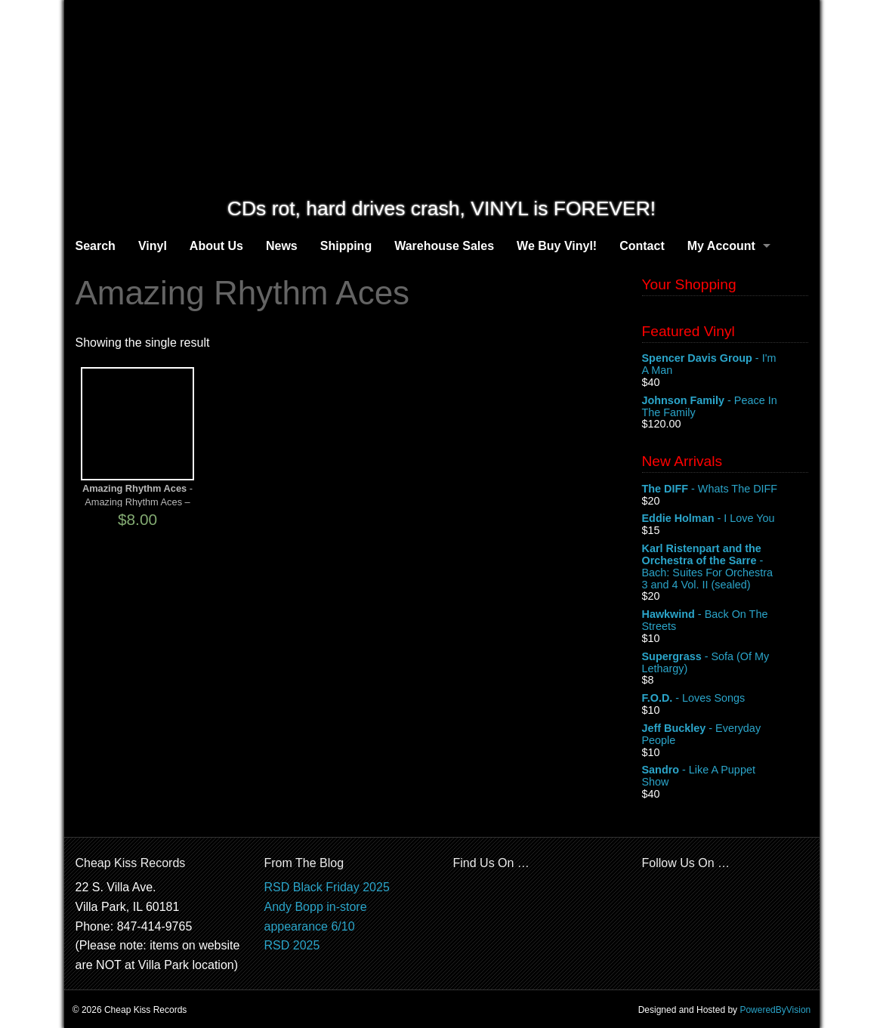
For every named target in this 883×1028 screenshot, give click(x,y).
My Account (721, 245)
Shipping (346, 245)
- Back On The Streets (725, 621)
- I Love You (725, 519)
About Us (216, 245)
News (282, 245)
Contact (642, 245)
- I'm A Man (725, 365)
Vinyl (152, 245)
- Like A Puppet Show (725, 776)
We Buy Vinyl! (557, 245)
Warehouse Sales (444, 245)
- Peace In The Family (725, 407)
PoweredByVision (774, 1010)
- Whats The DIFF (725, 489)
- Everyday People (725, 735)
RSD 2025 (292, 945)
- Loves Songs (725, 699)
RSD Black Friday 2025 (327, 887)
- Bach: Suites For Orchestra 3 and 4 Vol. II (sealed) (725, 566)
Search (96, 245)
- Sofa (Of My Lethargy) (725, 663)
